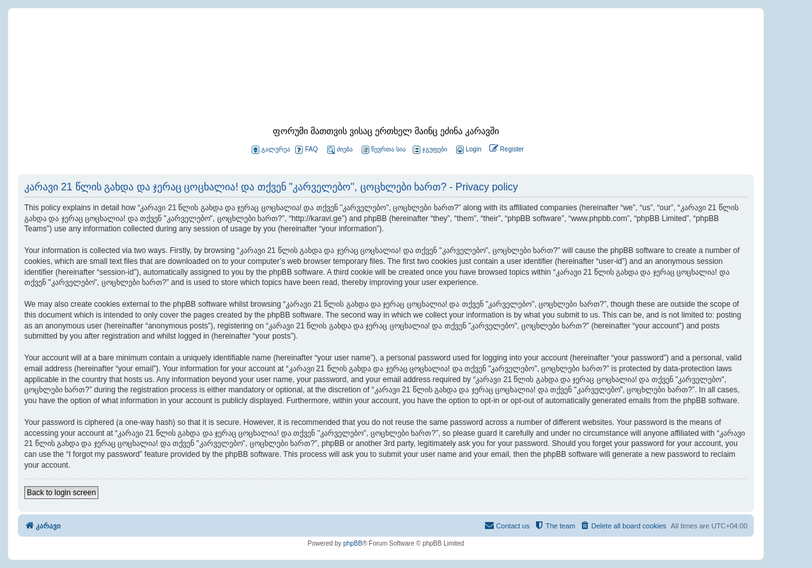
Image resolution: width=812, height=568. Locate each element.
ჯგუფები (430, 150)
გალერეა (271, 150)
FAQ (306, 150)
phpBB (352, 543)
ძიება (340, 150)
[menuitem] (467, 150)
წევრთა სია (384, 150)
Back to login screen (61, 492)
